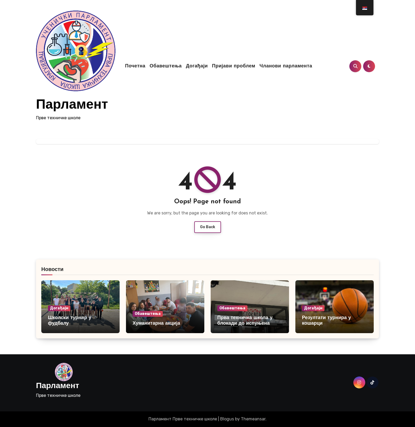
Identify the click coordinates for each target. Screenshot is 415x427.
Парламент (72, 105)
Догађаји (197, 66)
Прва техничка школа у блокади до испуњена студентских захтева (245, 323)
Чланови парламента (286, 66)
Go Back (207, 227)
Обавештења (166, 66)
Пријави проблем (233, 66)
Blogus (227, 418)
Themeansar (253, 418)
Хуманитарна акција (156, 323)
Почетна (135, 66)
